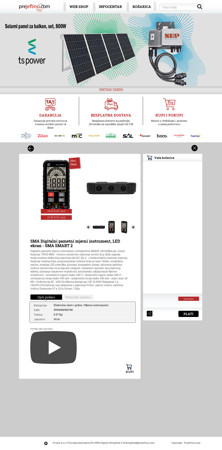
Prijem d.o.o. (59, 442)
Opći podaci (46, 297)
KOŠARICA (141, 6)
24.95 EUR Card (56, 211)
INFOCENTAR (110, 6)
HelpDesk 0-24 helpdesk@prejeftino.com (132, 442)
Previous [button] (88, 227)
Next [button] (133, 227)
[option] (111, 49)
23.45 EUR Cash (56, 217)
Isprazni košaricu (188, 299)
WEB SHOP (78, 6)
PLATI (188, 314)
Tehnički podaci (78, 297)
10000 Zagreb (101, 442)
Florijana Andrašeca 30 (80, 442)
